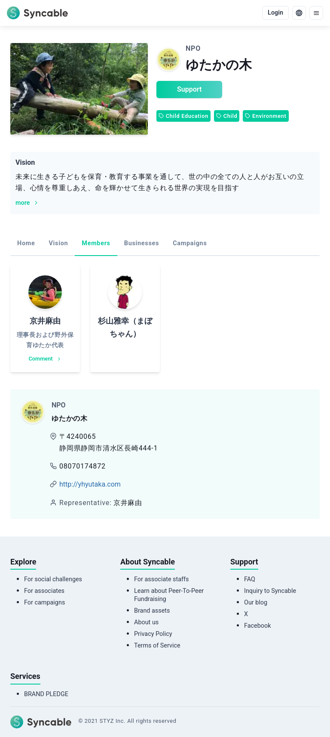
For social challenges (53, 579)
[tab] (26, 243)
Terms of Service (157, 645)
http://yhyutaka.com (90, 484)
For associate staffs (161, 579)
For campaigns (44, 602)
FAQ (249, 579)
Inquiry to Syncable (270, 591)
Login (275, 12)
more (27, 203)
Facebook (257, 625)
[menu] (316, 13)
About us (146, 622)
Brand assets (152, 610)
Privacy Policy (153, 634)
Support (189, 89)
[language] (299, 13)
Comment (45, 358)
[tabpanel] (165, 318)
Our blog (255, 602)
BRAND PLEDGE (46, 694)
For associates (44, 591)
